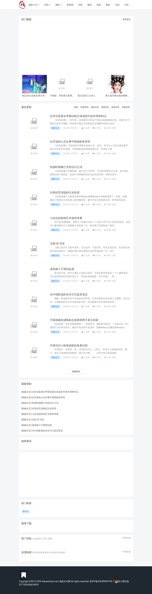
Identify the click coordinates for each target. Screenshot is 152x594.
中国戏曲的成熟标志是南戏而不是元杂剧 (75, 320)
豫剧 (89, 4)
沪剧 (126, 4)
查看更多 (127, 19)
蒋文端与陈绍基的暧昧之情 (117, 96)
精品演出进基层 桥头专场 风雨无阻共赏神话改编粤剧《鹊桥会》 (33, 96)
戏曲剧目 (105, 107)
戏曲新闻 (84, 107)
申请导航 (127, 538)
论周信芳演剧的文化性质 (65, 192)
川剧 (117, 4)
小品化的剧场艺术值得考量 (67, 218)
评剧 (80, 4)
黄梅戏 (70, 4)
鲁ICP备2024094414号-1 (102, 581)
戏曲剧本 (115, 107)
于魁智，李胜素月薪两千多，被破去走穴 (62, 96)
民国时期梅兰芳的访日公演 (67, 167)
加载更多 (76, 371)
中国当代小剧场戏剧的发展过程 (70, 345)
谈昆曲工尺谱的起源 (63, 269)
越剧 (58, 4)
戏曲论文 (55, 128)
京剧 (47, 4)
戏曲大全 (33, 4)
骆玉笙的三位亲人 (86, 96)
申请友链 (127, 552)
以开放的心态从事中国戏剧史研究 (71, 141)
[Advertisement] (76, 47)
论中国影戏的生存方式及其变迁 (70, 294)
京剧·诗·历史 (58, 243)
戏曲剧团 (126, 107)
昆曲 (99, 4)
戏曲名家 (95, 107)
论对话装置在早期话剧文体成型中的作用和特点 (80, 116)
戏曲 (76, 107)
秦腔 (108, 4)
